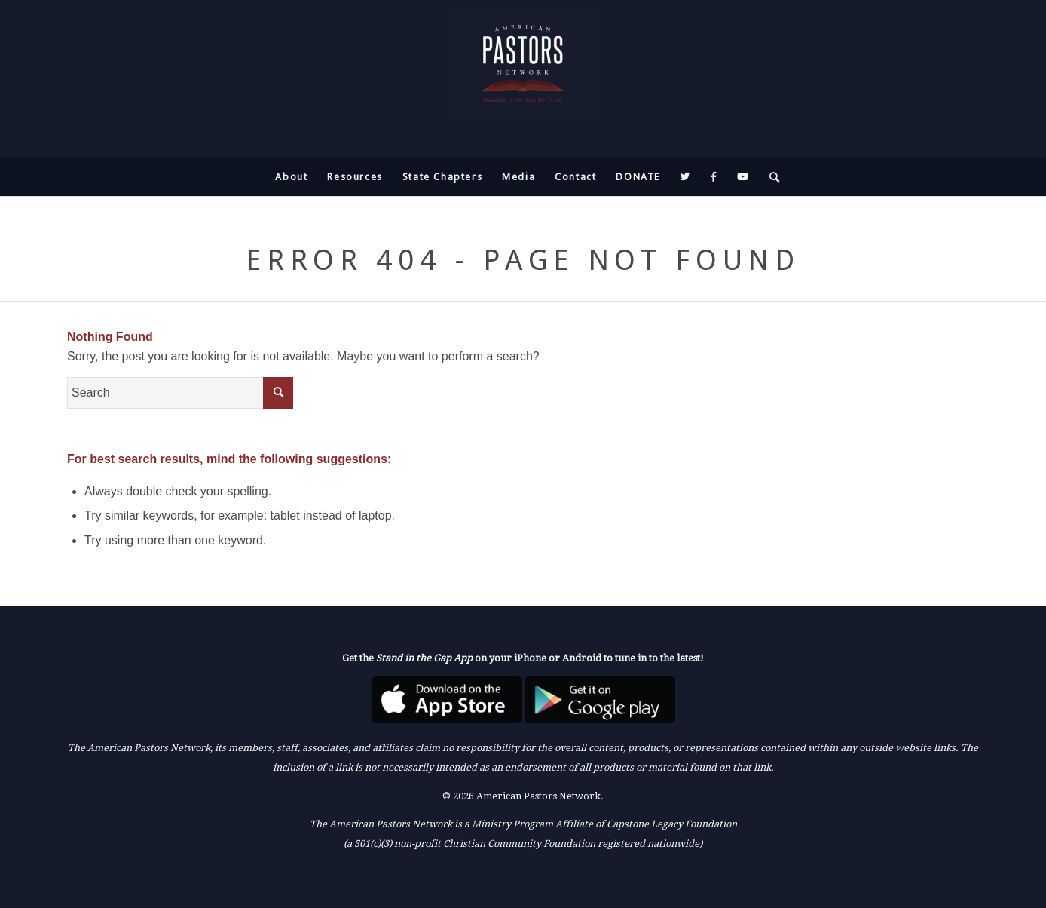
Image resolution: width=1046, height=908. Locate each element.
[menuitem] (291, 177)
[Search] (770, 177)
